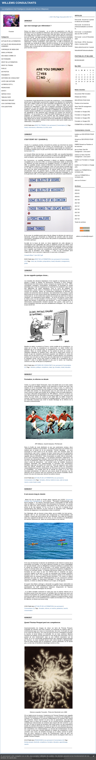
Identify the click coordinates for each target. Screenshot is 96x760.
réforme (48, 480)
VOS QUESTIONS (6, 106)
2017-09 (77, 199)
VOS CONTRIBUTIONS (8, 103)
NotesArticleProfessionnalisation (84, 50)
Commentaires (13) (29, 480)
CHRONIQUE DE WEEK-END (10, 49)
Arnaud (77, 139)
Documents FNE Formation (82, 94)
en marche (53, 608)
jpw (76, 149)
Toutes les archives (80, 222)
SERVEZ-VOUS (6, 94)
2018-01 (77, 196)
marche (26, 744)
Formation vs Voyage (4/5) (82, 115)
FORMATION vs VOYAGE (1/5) (84, 124)
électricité (36, 742)
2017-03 (77, 215)
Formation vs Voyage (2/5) (82, 121)
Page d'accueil (60, 17)
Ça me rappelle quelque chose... (36, 275)
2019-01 (77, 193)
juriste (26, 263)
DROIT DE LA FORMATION (9, 62)
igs (53, 367)
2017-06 (77, 209)
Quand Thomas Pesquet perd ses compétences (42, 622)
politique (38, 367)
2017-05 (77, 212)
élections (33, 367)
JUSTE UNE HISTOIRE (8, 81)
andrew (77, 155)
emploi (39, 482)
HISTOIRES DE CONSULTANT (10, 78)
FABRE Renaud (79, 144)
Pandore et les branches (82, 103)
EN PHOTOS (5, 71)
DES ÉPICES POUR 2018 (82, 100)
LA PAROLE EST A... (7, 84)
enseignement (65, 261)
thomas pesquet (28, 742)
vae (35, 261)
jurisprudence (47, 261)
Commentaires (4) (59, 740)
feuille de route (55, 480)
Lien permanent (51, 125)
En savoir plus (11, 758)
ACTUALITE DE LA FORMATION (10, 41)
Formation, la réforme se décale (36, 379)
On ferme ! (83, 180)
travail (26, 127)
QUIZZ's (3, 90)
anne (76, 180)
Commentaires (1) (62, 125)
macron (26, 482)
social (50, 127)
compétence (45, 367)
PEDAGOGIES (5, 87)
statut (50, 367)
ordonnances (32, 127)
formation (39, 261)
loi (44, 127)
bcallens (77, 134)
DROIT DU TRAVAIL (7, 65)
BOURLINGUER (79, 60)
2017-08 (77, 203)
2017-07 (77, 206)
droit (46, 127)
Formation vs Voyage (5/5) (82, 111)
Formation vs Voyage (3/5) (82, 118)
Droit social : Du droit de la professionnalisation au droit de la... (84, 26)
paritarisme (60, 608)
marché (65, 608)
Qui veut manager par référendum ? (37, 26)
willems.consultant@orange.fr (84, 236)
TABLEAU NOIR (6, 97)
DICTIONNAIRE (6, 59)
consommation (28, 610)
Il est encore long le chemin (34, 494)
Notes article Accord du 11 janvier (84, 47)
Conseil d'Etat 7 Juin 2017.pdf (33, 255)
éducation (58, 261)
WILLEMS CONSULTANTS (19, 2)
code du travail (64, 480)
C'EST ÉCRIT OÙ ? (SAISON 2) (35, 139)
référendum (39, 127)
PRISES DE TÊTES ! (81, 97)
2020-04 (77, 190)
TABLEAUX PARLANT (7, 100)
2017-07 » (69, 17)
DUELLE (3, 68)
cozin (76, 175)
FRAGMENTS (5, 75)
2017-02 (77, 219)
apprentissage (63, 742)
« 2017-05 (52, 17)
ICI (33, 151)
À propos (11, 31)
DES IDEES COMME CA (8, 55)
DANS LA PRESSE (6, 52)
